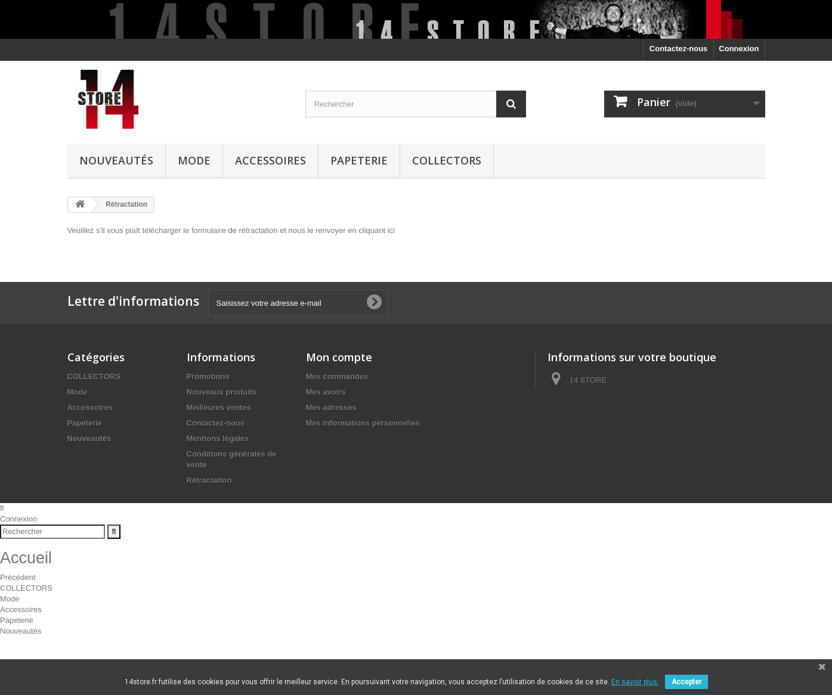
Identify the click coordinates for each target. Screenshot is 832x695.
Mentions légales (218, 438)
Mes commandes (337, 376)
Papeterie (359, 160)
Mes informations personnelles (363, 422)
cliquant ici (376, 230)
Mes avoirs (326, 391)
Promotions (208, 376)
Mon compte (339, 357)
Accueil (26, 610)
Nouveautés (116, 160)
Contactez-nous (678, 48)
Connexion (739, 48)
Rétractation (209, 480)
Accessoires (270, 160)
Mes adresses (331, 407)
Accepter (686, 682)
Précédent (17, 630)
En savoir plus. (635, 682)
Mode (194, 160)
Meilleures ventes (219, 407)
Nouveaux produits (222, 391)
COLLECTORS (446, 160)
